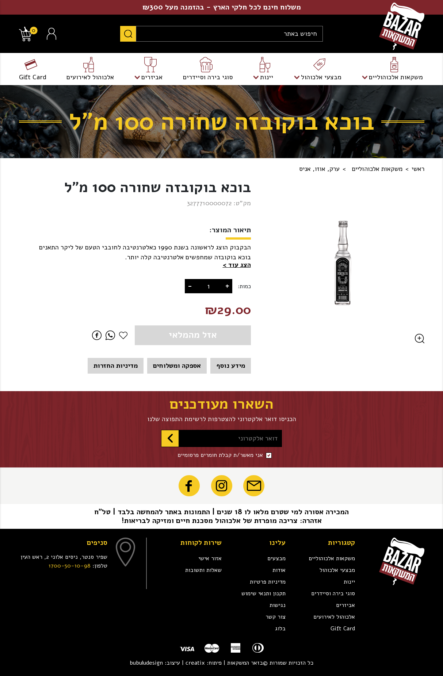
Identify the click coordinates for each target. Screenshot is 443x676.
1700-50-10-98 (70, 566)
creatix (195, 663)
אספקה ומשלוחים (177, 365)
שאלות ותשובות (203, 570)
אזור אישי (210, 558)
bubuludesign (146, 663)
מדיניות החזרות (115, 365)
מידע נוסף (230, 365)
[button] (237, 265)
